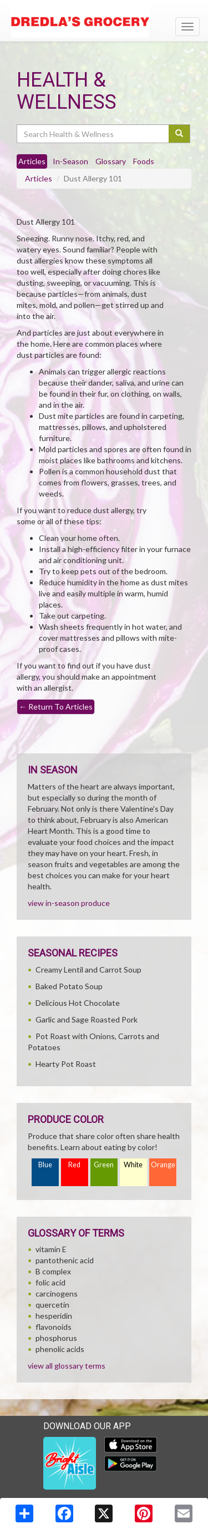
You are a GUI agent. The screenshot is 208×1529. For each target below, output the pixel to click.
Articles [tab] (31, 161)
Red (74, 1165)
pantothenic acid (64, 1260)
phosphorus (56, 1338)
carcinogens (56, 1293)
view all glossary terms (66, 1365)
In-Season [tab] (70, 161)
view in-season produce (69, 903)
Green (104, 1165)
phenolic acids (59, 1349)
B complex (53, 1271)
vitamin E (51, 1249)
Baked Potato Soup (69, 986)
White (133, 1165)
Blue (45, 1165)
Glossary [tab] (110, 161)
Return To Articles (56, 706)
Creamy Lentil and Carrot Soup (88, 969)
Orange (163, 1165)
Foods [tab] (143, 161)
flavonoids (53, 1326)
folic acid (50, 1282)
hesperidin (53, 1315)
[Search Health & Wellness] (93, 133)
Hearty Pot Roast (65, 1064)
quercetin (52, 1304)
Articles (38, 178)
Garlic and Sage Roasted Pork (86, 1019)
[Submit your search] (179, 133)
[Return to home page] (104, 22)
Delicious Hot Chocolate (77, 1002)
